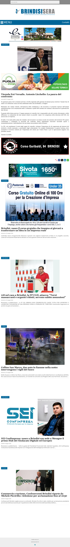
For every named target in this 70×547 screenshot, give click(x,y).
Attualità (4, 468)
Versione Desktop (35, 542)
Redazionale (4, 180)
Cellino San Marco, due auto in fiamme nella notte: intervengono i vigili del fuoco (29, 368)
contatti (65, 22)
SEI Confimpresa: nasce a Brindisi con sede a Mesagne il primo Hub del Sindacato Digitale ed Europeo (32, 439)
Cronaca (4, 326)
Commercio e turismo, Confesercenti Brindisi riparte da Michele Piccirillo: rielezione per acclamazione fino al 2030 (34, 494)
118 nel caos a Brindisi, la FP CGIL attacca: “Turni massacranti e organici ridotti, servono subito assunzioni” (33, 296)
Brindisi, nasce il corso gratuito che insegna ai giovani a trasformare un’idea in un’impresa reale (32, 229)
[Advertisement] (35, 248)
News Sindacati (5, 44)
